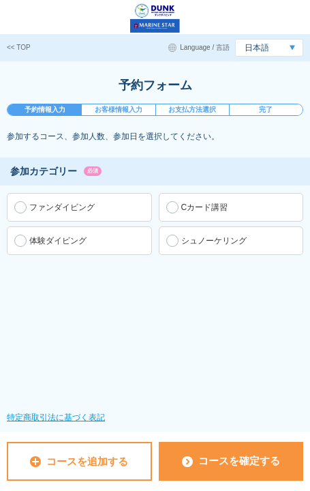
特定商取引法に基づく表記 (56, 417)
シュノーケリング (214, 241)
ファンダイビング (62, 207)
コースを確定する (231, 460)
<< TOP (19, 47)
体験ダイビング (58, 241)
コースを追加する (79, 461)
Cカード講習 (204, 207)
